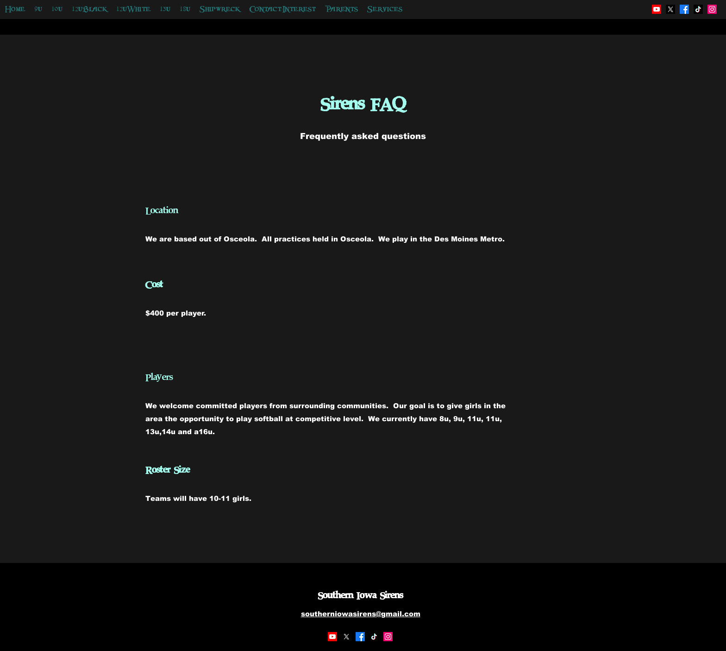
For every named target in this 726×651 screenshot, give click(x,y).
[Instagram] (388, 636)
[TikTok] (374, 636)
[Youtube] (332, 636)
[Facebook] (360, 636)
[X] (346, 636)
